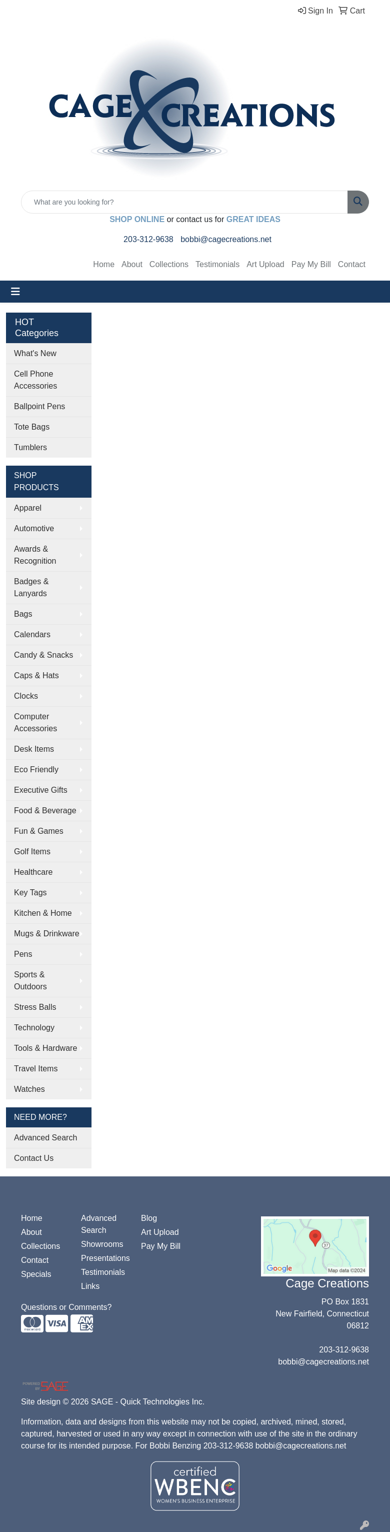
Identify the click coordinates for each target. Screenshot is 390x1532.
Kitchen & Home (43, 913)
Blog (149, 1218)
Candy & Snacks (43, 655)
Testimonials (218, 264)
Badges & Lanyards (31, 587)
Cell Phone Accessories (35, 380)
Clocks (26, 696)
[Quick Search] (184, 202)
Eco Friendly (36, 769)
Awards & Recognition (35, 555)
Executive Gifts (41, 790)
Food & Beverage (45, 810)
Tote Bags (32, 427)
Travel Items (36, 1068)
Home (103, 264)
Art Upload (265, 264)
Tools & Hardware (45, 1048)
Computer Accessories (35, 722)
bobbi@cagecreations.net (226, 239)
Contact (352, 264)
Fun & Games (39, 831)
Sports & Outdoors (30, 980)
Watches (29, 1089)
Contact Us (34, 1158)
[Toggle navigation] (15, 292)
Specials (36, 1274)
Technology (34, 1027)
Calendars (32, 634)
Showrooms (102, 1244)
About (132, 264)
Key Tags (30, 892)
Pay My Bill (311, 264)
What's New (35, 353)
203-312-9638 (149, 239)
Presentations (105, 1258)
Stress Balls (35, 1007)
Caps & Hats (36, 675)
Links (90, 1286)
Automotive (34, 528)
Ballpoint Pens (39, 406)
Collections (169, 264)
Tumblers (30, 447)
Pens (23, 954)
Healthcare (33, 872)
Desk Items (34, 749)
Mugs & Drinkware (47, 933)
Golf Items (32, 851)
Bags (23, 614)
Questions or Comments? (66, 1307)
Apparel (28, 508)
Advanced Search (45, 1137)
